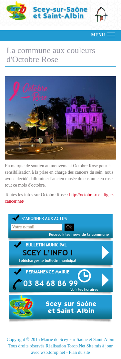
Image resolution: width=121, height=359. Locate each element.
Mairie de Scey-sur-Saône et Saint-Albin (78, 339)
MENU (98, 34)
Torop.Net (76, 346)
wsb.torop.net (52, 352)
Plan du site (79, 352)
